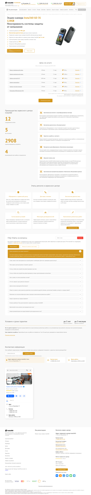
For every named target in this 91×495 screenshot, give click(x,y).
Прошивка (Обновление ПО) (17, 90)
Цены (29, 9)
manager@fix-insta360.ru (62, 449)
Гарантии (49, 9)
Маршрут (10, 396)
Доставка (43, 9)
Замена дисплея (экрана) (16, 86)
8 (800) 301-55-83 (60, 442)
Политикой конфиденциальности (35, 355)
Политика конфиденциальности (45, 486)
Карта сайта (8, 474)
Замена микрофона (14, 82)
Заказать (78, 70)
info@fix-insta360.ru (61, 446)
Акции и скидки (55, 9)
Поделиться (57, 475)
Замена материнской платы (16, 74)
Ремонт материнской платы (16, 70)
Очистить (80, 238)
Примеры (7, 443)
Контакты (71, 9)
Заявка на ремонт (64, 9)
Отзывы (38, 9)
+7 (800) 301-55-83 (43, 3)
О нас (34, 9)
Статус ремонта (82, 9)
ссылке (6, 470)
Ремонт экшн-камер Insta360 (42, 433)
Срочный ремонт (23, 9)
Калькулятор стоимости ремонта (13, 463)
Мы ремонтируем (11, 9)
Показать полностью (10, 335)
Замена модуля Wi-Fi (15, 78)
